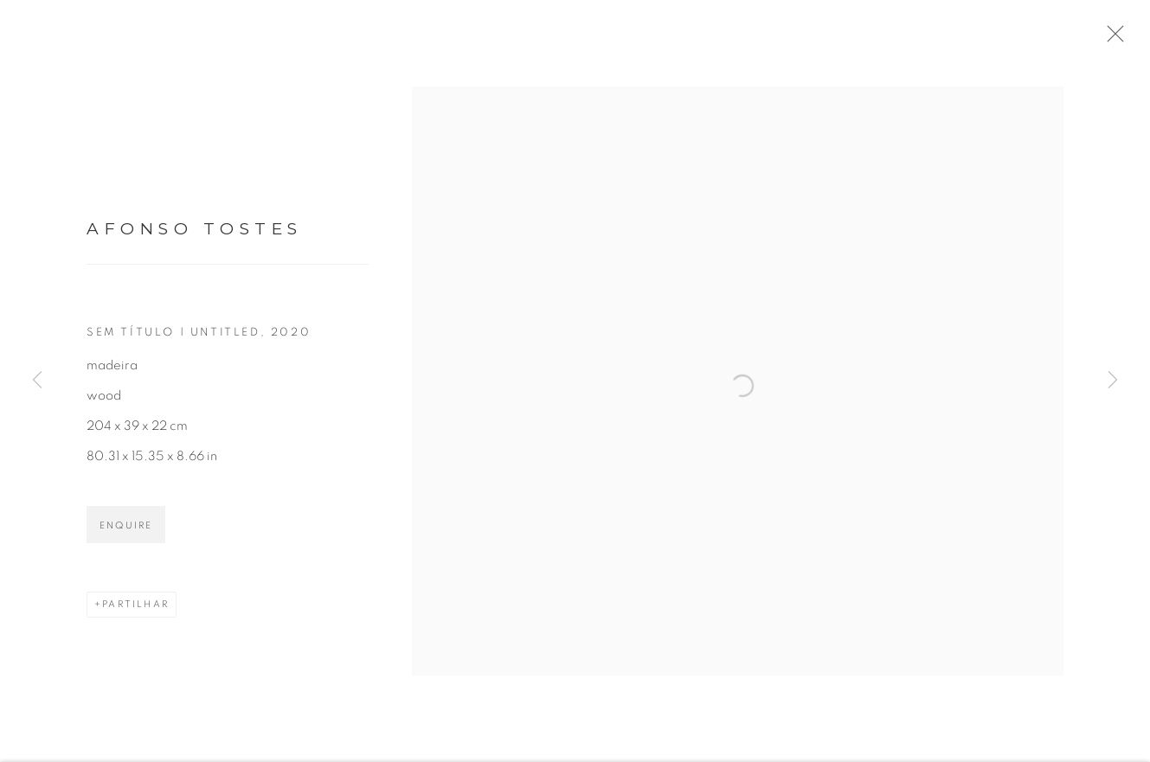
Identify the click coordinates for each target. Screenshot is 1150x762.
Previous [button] (37, 381)
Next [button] (1113, 381)
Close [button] (1121, 39)
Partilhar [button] (135, 610)
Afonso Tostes (195, 236)
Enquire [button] (126, 531)
